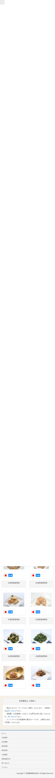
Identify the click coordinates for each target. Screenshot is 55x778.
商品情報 (4, 746)
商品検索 (4, 750)
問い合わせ (12, 711)
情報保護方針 (6, 759)
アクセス (4, 767)
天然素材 (4, 737)
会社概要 (4, 742)
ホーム (4, 733)
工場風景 (4, 754)
